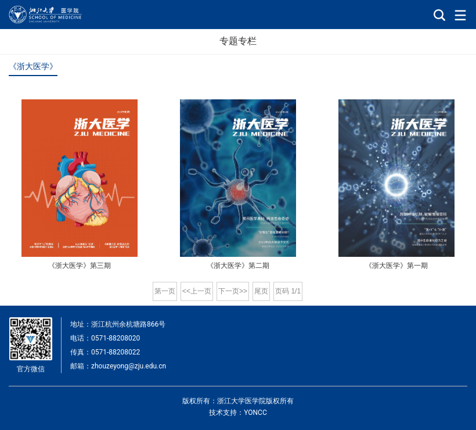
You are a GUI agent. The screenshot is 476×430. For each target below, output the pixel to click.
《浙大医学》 (33, 66)
